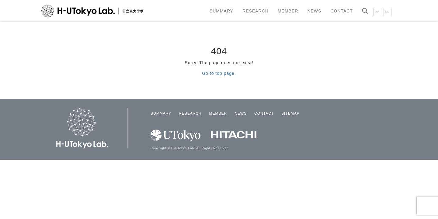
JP (377, 11)
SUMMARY (221, 11)
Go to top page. (219, 73)
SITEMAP (290, 113)
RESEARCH (255, 11)
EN (387, 11)
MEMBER (288, 11)
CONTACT (341, 11)
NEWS (314, 11)
